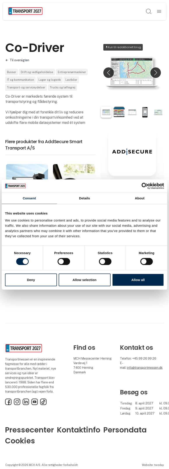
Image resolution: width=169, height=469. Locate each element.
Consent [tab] (29, 198)
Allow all (138, 280)
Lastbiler (71, 79)
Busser (11, 72)
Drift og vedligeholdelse (37, 72)
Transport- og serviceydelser (26, 87)
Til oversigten (19, 60)
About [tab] (139, 198)
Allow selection (84, 280)
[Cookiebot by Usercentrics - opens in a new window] (145, 186)
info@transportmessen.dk (145, 367)
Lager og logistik (50, 79)
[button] (108, 72)
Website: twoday (153, 465)
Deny (31, 280)
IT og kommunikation (20, 79)
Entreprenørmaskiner (72, 72)
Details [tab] (84, 198)
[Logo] (25, 11)
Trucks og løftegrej (62, 87)
